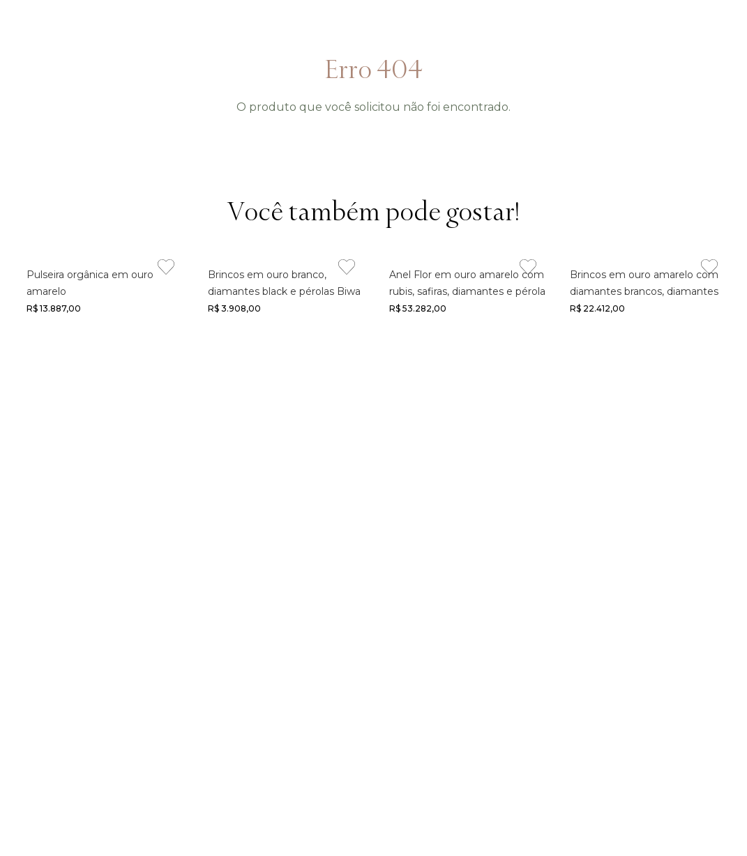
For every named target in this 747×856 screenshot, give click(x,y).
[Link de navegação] (102, 290)
